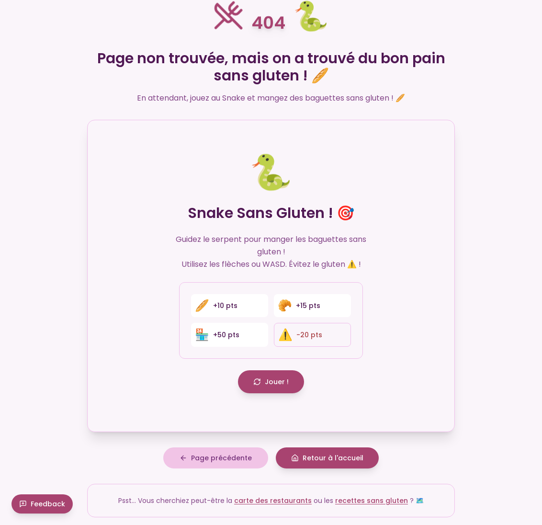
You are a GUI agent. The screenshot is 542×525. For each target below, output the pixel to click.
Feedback (42, 504)
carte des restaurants (273, 500)
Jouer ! (271, 382)
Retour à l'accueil (327, 458)
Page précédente (216, 458)
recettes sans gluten (371, 500)
